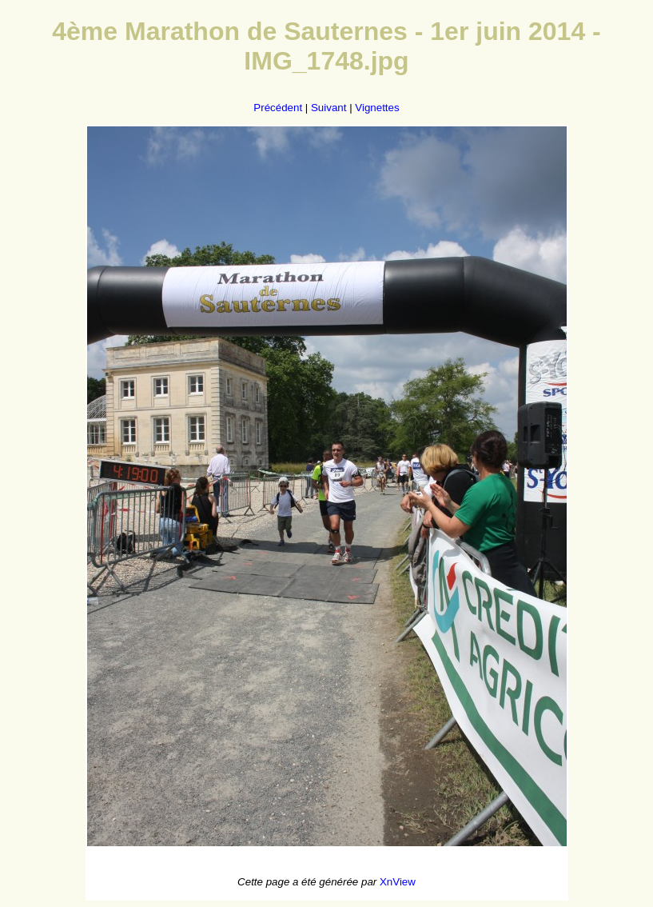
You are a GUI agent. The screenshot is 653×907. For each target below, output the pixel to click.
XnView (398, 882)
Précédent (277, 108)
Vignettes (377, 108)
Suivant (328, 108)
